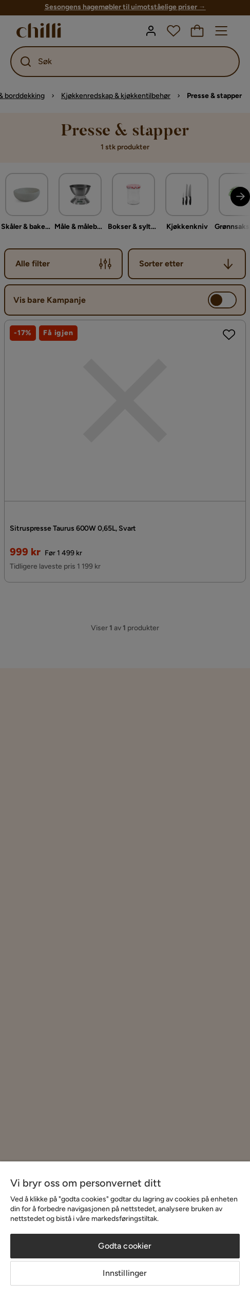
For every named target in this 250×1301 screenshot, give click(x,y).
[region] (125, 1231)
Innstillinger (125, 1273)
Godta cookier (124, 1246)
